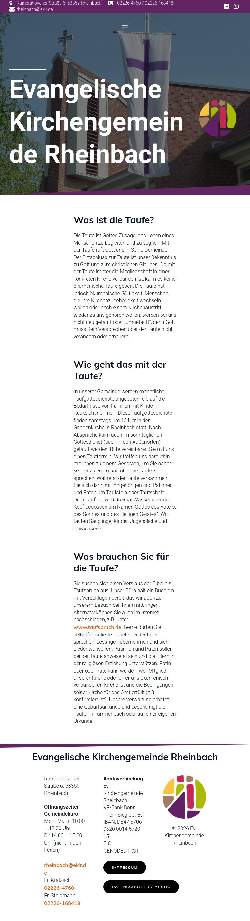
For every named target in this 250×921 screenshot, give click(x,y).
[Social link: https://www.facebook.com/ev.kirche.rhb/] (226, 6)
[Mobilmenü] (125, 27)
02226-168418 (62, 904)
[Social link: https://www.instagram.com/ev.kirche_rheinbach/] (236, 6)
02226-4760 (59, 889)
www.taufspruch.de (97, 628)
